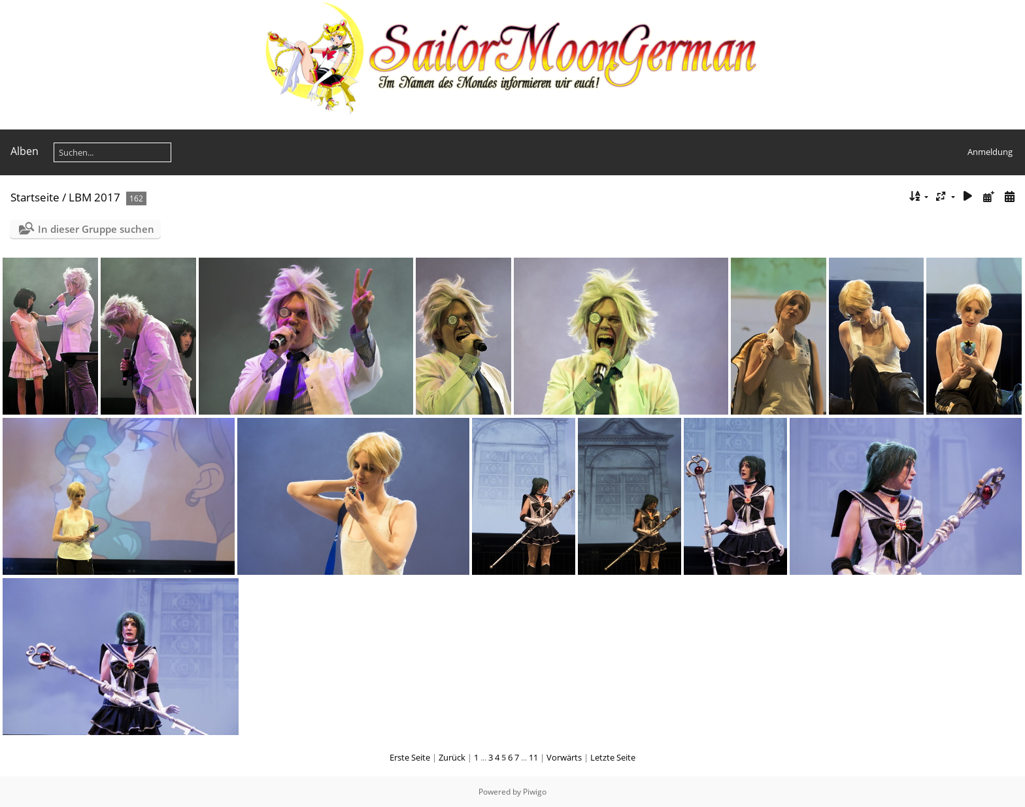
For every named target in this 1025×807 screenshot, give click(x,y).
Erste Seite (410, 757)
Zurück (452, 757)
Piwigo (534, 791)
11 (533, 757)
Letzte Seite (612, 757)
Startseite (34, 197)
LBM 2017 (94, 197)
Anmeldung (990, 152)
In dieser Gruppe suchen (96, 228)
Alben (24, 151)
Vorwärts (564, 757)
